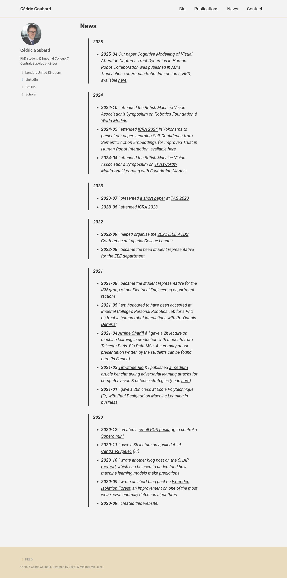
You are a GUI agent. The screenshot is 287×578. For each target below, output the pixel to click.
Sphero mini (116, 447)
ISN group (117, 292)
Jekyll (73, 567)
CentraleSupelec (32, 63)
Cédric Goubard (35, 8)
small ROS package (158, 440)
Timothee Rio (131, 371)
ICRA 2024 (149, 130)
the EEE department (126, 258)
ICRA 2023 (149, 208)
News (232, 8)
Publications (206, 8)
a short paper (153, 199)
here (123, 81)
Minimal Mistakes (92, 567)
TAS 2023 (181, 199)
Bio (182, 8)
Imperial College (55, 59)
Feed (26, 559)
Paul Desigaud (131, 406)
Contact (254, 8)
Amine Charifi (131, 336)
